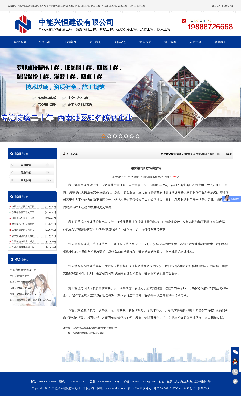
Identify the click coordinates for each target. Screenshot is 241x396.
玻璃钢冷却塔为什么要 (23, 218)
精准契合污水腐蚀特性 (23, 224)
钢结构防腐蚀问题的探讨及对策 (88, 333)
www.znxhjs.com (115, 388)
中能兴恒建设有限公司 (28, 5)
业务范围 (45, 42)
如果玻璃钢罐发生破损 (23, 241)
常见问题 (26, 180)
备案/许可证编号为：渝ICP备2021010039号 (154, 388)
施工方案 (170, 42)
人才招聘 (195, 42)
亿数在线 (203, 388)
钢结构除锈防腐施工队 (23, 206)
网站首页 (20, 42)
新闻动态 (120, 42)
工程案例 (70, 42)
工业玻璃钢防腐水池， (23, 230)
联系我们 (220, 42)
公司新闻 (26, 165)
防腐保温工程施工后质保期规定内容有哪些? (95, 327)
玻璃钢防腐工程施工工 (23, 212)
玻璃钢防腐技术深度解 (23, 235)
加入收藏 (228, 5)
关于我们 (95, 42)
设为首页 (216, 5)
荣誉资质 (145, 42)
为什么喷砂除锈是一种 (23, 247)
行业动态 (26, 172)
